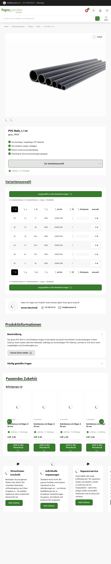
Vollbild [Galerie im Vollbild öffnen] (97, 37)
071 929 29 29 (48, 307)
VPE (72, 209)
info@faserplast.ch (11, 2)
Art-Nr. (58, 209)
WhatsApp (40, 3)
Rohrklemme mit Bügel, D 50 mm (70, 425)
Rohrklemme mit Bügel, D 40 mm (17, 425)
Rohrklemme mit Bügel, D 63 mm (44, 425)
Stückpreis (83, 209)
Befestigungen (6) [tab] (14, 387)
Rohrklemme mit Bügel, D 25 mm (96, 425)
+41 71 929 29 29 (28, 3)
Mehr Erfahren (14, 503)
